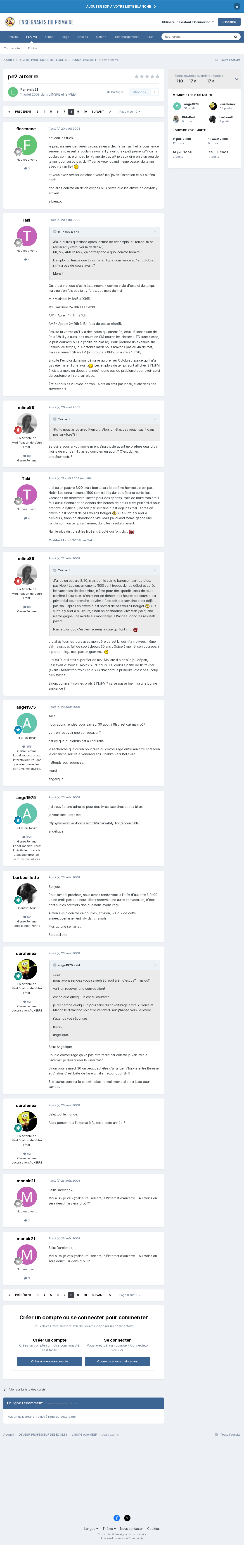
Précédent (23, 111)
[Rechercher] (186, 36)
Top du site (12, 48)
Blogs (65, 37)
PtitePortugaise (194, 117)
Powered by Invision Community (122, 1538)
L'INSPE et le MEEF (63, 94)
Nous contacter (131, 1529)
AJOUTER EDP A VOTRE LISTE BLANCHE (118, 6)
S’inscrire (229, 22)
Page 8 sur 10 (129, 111)
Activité (12, 37)
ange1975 (191, 104)
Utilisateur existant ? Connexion (188, 22)
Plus (150, 37)
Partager (115, 92)
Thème (109, 1529)
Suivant (98, 111)
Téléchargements (126, 37)
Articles (82, 37)
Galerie (101, 37)
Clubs (49, 37)
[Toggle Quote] (55, 231)
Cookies (153, 1529)
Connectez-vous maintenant (117, 1361)
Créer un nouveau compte (49, 1361)
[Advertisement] (122, 1477)
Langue (91, 1529)
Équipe (33, 48)
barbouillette (229, 117)
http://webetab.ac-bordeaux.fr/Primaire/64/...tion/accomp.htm (94, 823)
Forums (31, 39)
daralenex (228, 104)
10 (85, 111)
